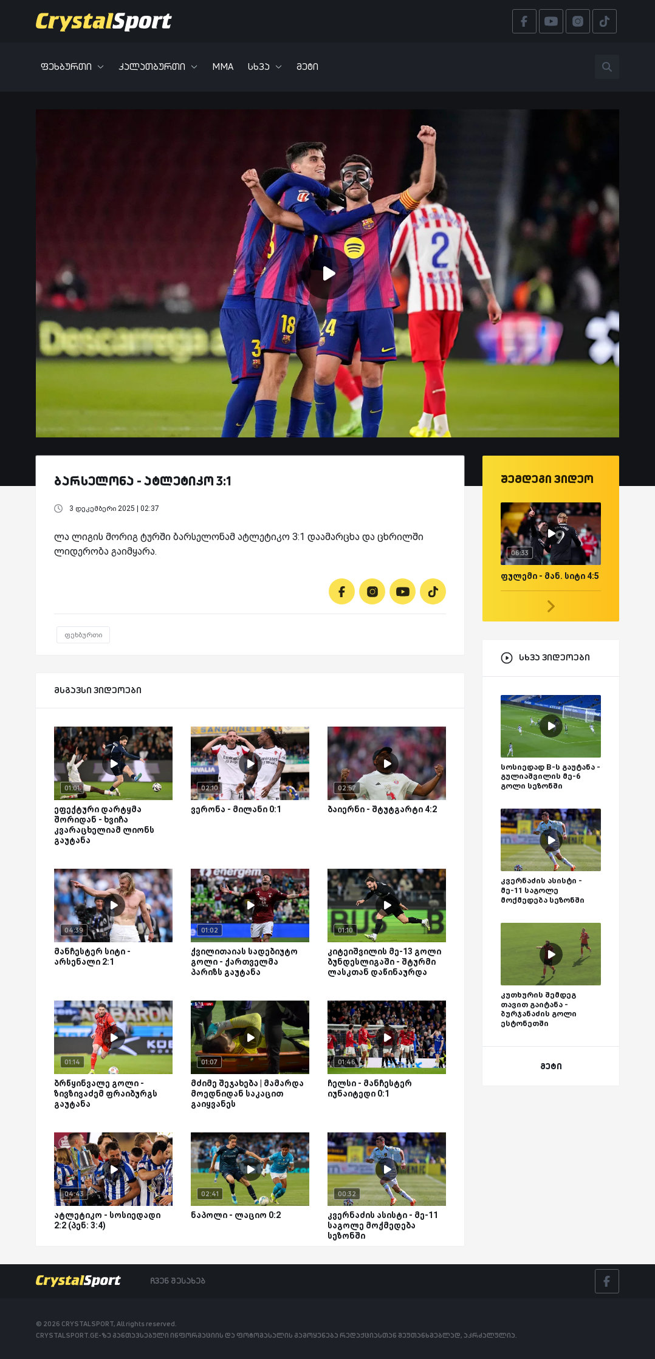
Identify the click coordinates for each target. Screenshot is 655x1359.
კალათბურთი (157, 66)
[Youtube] (402, 591)
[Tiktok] (433, 591)
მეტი (307, 66)
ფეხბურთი (72, 66)
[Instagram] (372, 591)
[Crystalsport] (104, 21)
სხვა (265, 66)
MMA (222, 66)
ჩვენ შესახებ (177, 1280)
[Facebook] (342, 591)
